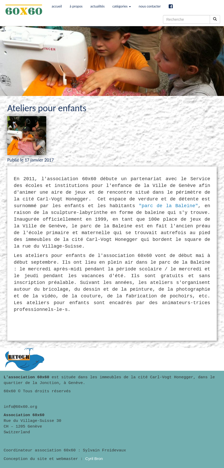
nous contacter (150, 6)
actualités (97, 6)
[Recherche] (186, 19)
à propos (76, 6)
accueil (57, 6)
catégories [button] (121, 6)
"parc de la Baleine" (168, 205)
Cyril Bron (94, 458)
